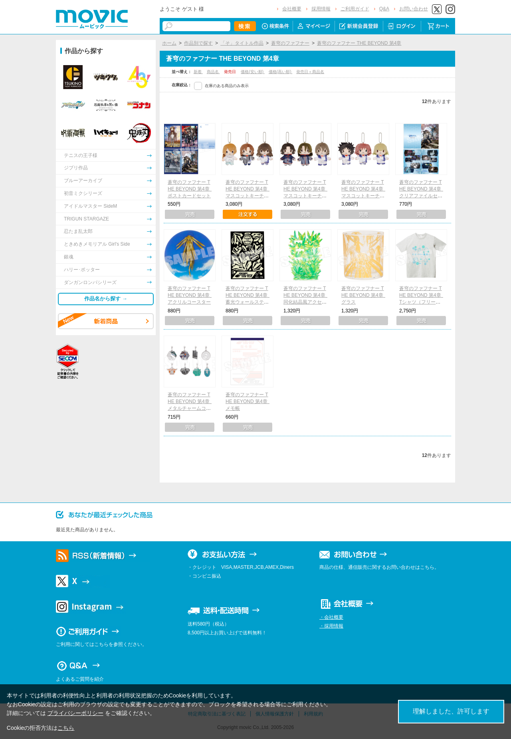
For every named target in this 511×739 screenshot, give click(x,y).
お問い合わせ (413, 9)
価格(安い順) (252, 72)
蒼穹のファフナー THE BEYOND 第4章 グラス (364, 295)
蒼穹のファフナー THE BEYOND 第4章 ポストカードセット (191, 189)
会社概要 (291, 9)
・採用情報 (331, 626)
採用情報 (321, 9)
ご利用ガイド (355, 9)
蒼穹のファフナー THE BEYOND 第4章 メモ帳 (249, 401)
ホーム (169, 43)
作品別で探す (198, 43)
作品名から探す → (105, 299)
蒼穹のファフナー (290, 43)
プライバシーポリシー (75, 713)
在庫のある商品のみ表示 (227, 85)
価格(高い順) (280, 72)
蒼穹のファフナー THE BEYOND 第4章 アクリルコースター (191, 295)
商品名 (213, 72)
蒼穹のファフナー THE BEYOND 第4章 (359, 43)
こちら (65, 728)
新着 (198, 72)
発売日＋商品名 (310, 72)
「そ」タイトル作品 (241, 43)
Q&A (384, 9)
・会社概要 (331, 617)
